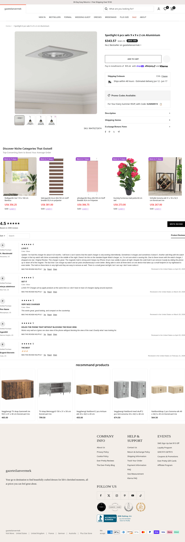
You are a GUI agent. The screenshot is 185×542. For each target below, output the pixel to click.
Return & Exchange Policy (138, 452)
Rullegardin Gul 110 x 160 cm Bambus (16, 199)
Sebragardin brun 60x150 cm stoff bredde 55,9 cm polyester (55, 199)
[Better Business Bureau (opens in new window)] (115, 518)
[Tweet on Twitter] (114, 132)
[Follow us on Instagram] (117, 496)
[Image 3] (41, 120)
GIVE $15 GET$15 (165, 452)
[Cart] (171, 8)
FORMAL (68, 17)
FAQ (129, 469)
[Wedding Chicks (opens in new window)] (101, 507)
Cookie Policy (102, 456)
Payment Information (136, 465)
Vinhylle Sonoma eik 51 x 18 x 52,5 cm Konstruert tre (164, 199)
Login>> (13, 209)
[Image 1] (19, 120)
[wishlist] (165, 9)
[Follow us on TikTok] (141, 496)
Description (110, 113)
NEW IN (42, 17)
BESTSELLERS (55, 17)
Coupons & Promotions (168, 456)
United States (21, 533)
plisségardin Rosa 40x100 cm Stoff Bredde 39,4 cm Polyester (91, 199)
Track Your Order (134, 460)
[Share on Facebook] (105, 132)
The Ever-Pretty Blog (106, 465)
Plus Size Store (86, 533)
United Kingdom (37, 533)
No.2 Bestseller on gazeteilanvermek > (123, 45)
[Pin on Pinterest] (109, 132)
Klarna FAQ (132, 478)
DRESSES (98, 17)
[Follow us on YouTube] (133, 496)
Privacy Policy (103, 452)
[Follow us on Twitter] (109, 496)
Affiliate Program (165, 465)
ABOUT (143, 17)
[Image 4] (52, 120)
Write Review (176, 224)
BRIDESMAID (110, 17)
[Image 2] (30, 120)
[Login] (158, 9)
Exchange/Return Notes (116, 126)
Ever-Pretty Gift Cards (167, 460)
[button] (166, 59)
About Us (101, 447)
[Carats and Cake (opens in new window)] (115, 507)
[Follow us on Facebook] (101, 496)
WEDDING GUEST (82, 17)
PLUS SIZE (124, 17)
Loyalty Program (165, 447)
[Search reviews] (18, 235)
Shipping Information (136, 456)
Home (8, 26)
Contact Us (132, 447)
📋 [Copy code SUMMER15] (161, 104)
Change (164, 76)
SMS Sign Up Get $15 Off (168, 443)
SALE (134, 17)
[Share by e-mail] (119, 132)
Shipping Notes (113, 120)
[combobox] (131, 9)
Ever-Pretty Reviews (105, 460)
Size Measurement (135, 474)
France (51, 533)
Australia (72, 533)
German (61, 533)
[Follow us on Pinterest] (125, 496)
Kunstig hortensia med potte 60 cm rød (128, 199)
